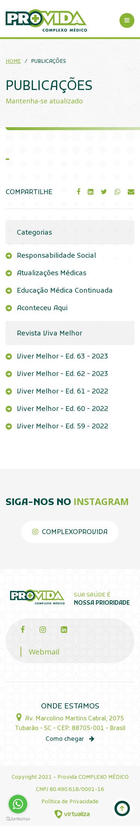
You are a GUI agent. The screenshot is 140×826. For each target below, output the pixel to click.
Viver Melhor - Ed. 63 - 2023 (62, 357)
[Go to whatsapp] (18, 804)
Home (13, 61)
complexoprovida (70, 532)
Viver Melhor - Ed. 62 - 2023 (62, 374)
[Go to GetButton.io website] (18, 818)
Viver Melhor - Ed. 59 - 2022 (62, 426)
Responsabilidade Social (56, 256)
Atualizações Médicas (51, 273)
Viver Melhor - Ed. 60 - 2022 (62, 409)
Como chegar (70, 739)
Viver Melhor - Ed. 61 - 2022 (62, 392)
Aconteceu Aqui (42, 308)
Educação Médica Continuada (65, 291)
